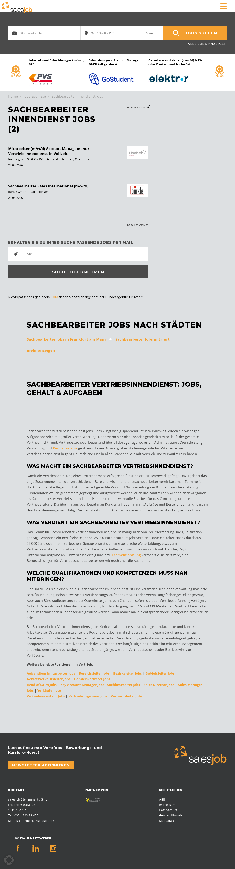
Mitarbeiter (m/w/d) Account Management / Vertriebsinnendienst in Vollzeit (48, 151)
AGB (162, 799)
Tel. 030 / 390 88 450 (23, 815)
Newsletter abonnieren (41, 764)
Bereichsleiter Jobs (94, 672)
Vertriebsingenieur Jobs (88, 695)
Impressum (167, 804)
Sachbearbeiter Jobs (124, 684)
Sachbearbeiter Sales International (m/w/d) (48, 186)
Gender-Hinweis (171, 815)
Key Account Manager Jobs (82, 684)
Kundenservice (65, 447)
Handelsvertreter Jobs (92, 678)
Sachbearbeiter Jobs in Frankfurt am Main (66, 338)
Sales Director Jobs (159, 684)
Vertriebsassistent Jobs (46, 695)
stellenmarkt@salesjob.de (35, 820)
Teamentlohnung (126, 554)
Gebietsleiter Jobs (160, 672)
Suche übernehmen (78, 271)
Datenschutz (168, 809)
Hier (54, 297)
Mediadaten (168, 820)
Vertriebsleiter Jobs (127, 695)
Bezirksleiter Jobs (127, 672)
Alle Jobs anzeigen (207, 44)
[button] (9, 860)
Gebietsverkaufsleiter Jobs (49, 678)
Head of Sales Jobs (42, 684)
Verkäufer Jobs (49, 690)
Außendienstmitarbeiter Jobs (51, 672)
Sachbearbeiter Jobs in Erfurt (142, 338)
